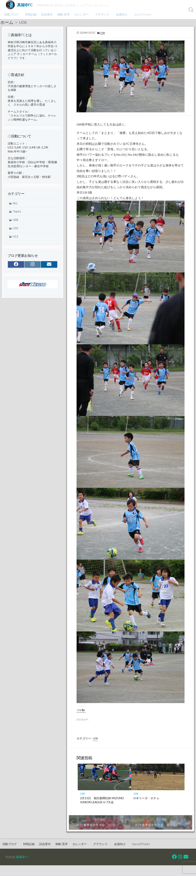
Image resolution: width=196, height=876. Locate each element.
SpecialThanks (140, 14)
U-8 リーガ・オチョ (146, 799)
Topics (17, 213)
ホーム (6, 22)
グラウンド (101, 14)
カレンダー (81, 14)
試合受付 (46, 14)
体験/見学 (63, 14)
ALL (15, 205)
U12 (15, 238)
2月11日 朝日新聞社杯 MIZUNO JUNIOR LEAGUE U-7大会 (102, 802)
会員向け (120, 14)
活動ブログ (11, 14)
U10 (15, 230)
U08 (23, 22)
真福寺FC (22, 858)
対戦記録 (30, 14)
